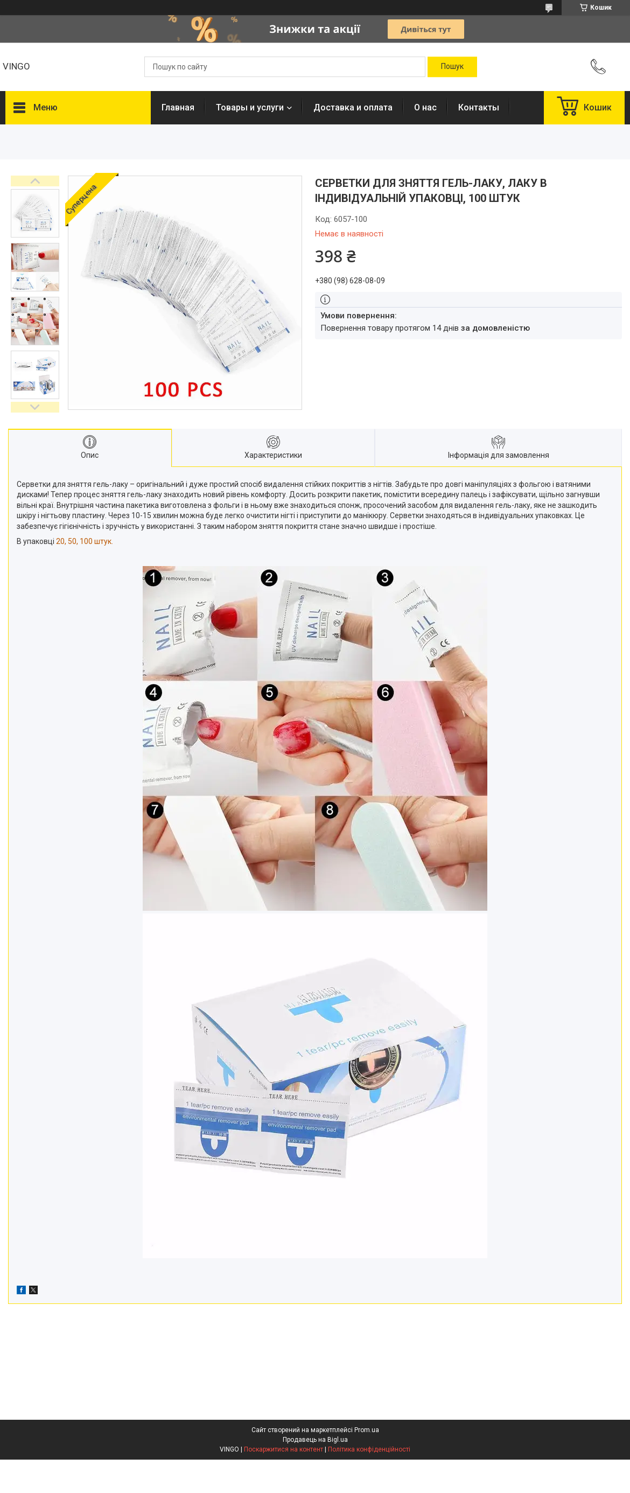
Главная (178, 107)
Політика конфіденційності (369, 1449)
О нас (425, 107)
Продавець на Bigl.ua (315, 1439)
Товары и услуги (250, 107)
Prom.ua (366, 1430)
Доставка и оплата (353, 107)
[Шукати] (452, 67)
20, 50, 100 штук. (84, 541)
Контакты (478, 107)
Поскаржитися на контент (283, 1449)
